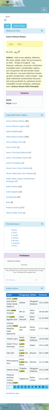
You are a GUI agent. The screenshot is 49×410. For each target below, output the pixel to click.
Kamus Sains (11, 147)
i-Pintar (14, 246)
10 (43, 387)
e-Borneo (15, 240)
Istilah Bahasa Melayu (15, 137)
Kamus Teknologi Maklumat (17, 152)
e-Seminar (15, 243)
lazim (11, 44)
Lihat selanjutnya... (11, 280)
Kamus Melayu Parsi (14, 142)
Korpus (14, 230)
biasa (14, 103)
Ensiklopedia (11, 197)
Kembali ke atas (12, 393)
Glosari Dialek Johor (14, 213)
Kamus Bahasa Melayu (15, 121)
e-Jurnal (14, 235)
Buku (8, 202)
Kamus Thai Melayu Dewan (17, 158)
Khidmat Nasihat (12, 208)
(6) (36, 280)
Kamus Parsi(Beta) (13, 163)
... (46, 387)
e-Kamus (15, 238)
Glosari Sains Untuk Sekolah (17, 168)
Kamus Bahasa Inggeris (15, 126)
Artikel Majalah (12, 192)
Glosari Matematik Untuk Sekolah (19, 173)
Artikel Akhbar (11, 187)
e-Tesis (14, 233)
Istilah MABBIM (12, 131)
